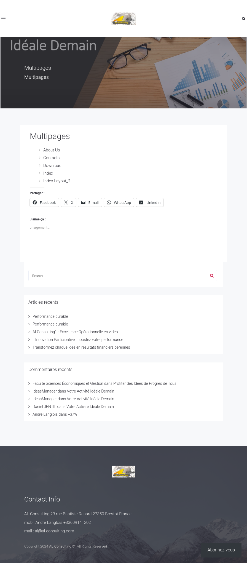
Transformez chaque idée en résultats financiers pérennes (81, 347)
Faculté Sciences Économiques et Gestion (68, 383)
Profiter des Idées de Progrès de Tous (144, 383)
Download (52, 165)
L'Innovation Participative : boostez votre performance (78, 339)
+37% (72, 414)
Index (48, 173)
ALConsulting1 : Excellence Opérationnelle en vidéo (75, 332)
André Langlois (45, 414)
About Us (51, 150)
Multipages (50, 136)
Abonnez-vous (221, 550)
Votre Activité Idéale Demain (90, 391)
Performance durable (50, 316)
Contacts (51, 157)
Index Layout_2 (56, 180)
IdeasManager (45, 391)
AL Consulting (60, 546)
